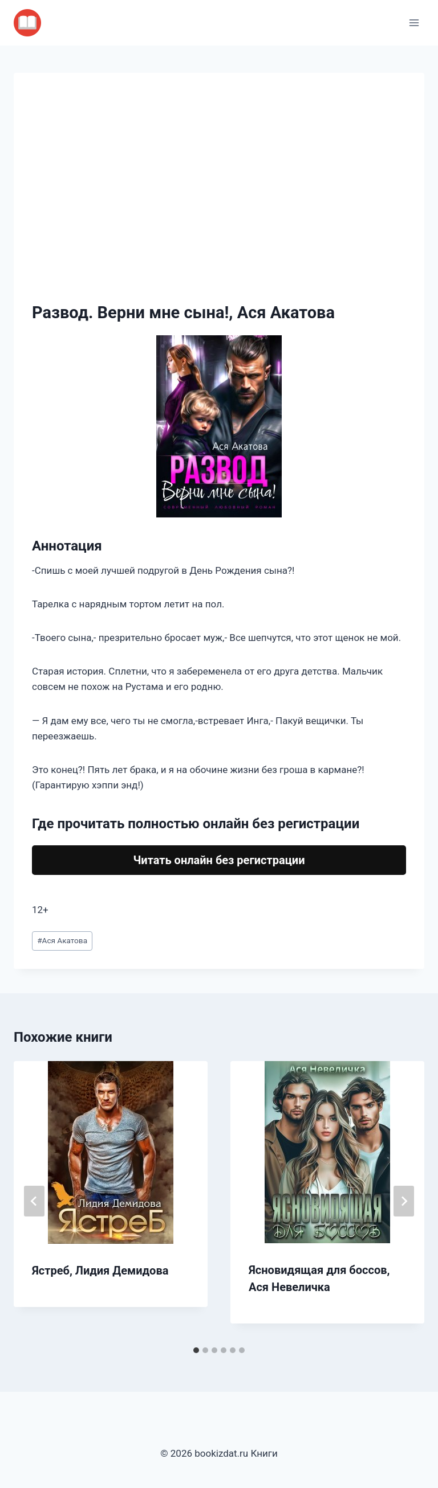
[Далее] (404, 1201)
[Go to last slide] (34, 1201)
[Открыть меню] (413, 22)
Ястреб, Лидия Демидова (100, 1270)
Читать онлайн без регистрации (219, 860)
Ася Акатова (62, 940)
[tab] (196, 1350)
